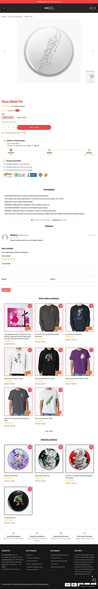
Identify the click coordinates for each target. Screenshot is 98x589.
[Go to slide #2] (54, 88)
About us (30, 555)
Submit (6, 290)
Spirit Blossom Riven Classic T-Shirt (77, 378)
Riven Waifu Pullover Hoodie (13, 378)
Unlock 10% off (94, 579)
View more (49, 431)
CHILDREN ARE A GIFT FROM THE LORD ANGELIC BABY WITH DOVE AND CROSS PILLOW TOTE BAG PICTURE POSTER (17, 337)
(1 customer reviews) (18, 106)
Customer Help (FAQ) (58, 567)
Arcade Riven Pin (9, 518)
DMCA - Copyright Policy (35, 564)
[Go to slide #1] (43, 88)
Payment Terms (56, 558)
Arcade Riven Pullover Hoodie (44, 378)
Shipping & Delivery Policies (60, 555)
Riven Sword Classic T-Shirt (44, 418)
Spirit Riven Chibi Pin (11, 476)
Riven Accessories (15, 17)
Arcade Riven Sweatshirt (74, 334)
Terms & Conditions (33, 558)
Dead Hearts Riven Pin (42, 476)
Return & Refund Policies (59, 561)
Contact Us (54, 564)
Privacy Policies (32, 561)
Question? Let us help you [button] (88, 586)
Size (3, 114)
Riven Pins (28, 17)
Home (4, 17)
